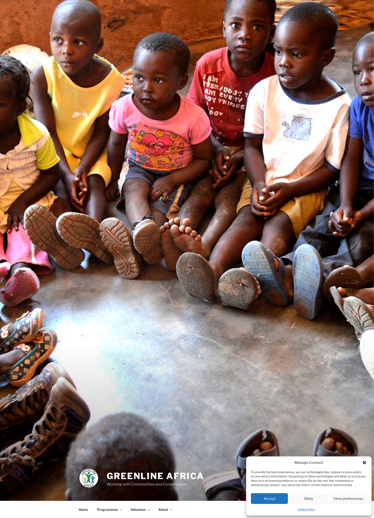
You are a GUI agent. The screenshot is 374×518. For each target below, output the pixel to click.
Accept (269, 499)
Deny (308, 499)
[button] (364, 462)
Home (83, 509)
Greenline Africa (155, 476)
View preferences (348, 499)
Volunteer (140, 509)
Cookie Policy (307, 509)
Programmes (110, 509)
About (165, 509)
